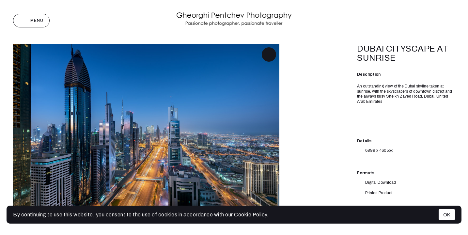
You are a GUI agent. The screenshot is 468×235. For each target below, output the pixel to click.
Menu (31, 20)
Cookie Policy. (251, 214)
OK (446, 214)
